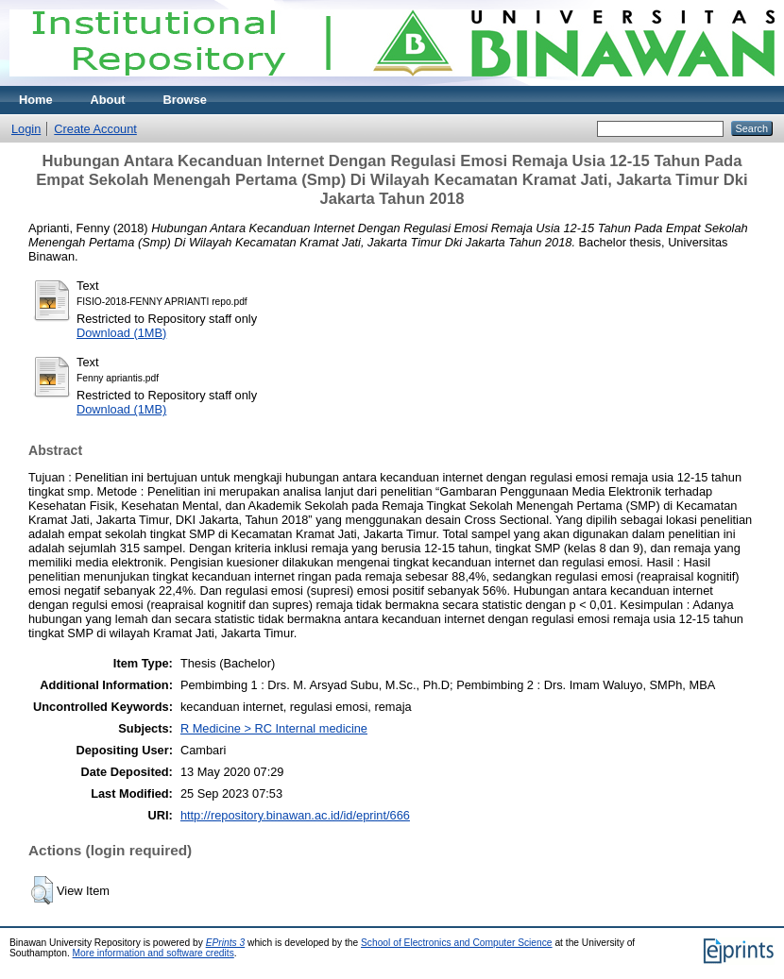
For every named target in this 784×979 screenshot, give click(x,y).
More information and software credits (153, 953)
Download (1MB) (121, 333)
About (108, 100)
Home (36, 100)
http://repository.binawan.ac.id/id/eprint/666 (295, 815)
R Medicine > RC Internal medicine (273, 728)
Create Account (95, 129)
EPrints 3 (226, 942)
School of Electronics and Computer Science (457, 942)
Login (26, 129)
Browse (185, 100)
